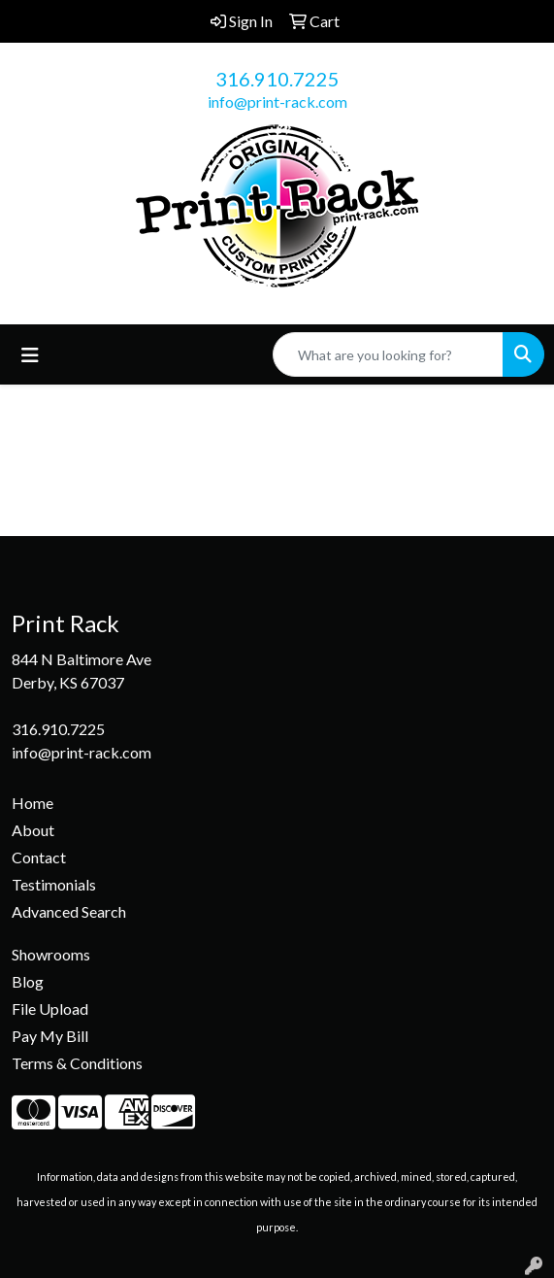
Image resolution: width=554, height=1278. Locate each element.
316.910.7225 (277, 78)
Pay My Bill (50, 1035)
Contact (39, 857)
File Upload (50, 1008)
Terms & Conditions (77, 1063)
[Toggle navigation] (30, 355)
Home (32, 802)
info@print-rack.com (277, 101)
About (33, 830)
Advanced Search (69, 911)
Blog (28, 981)
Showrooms (51, 954)
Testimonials (54, 884)
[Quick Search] (388, 354)
